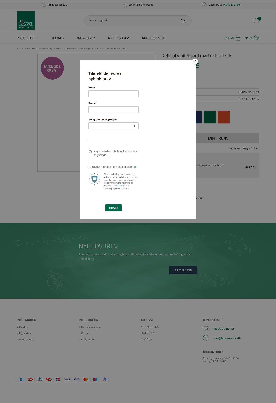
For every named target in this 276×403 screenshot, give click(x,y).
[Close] (195, 61)
